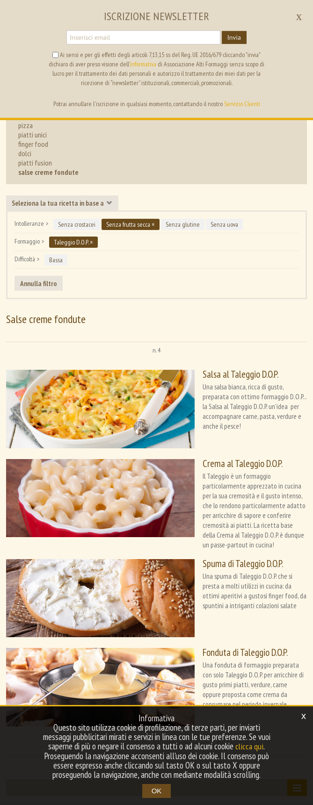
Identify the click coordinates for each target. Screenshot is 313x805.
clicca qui (249, 746)
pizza (25, 125)
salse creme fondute (48, 172)
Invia (234, 37)
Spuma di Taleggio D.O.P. (197, 523)
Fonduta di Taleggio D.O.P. (199, 591)
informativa (143, 64)
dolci (24, 153)
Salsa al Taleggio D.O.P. (195, 374)
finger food (33, 144)
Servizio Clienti (242, 104)
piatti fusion (35, 162)
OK (157, 791)
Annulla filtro (38, 283)
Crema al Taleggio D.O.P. (197, 442)
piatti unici (32, 134)
